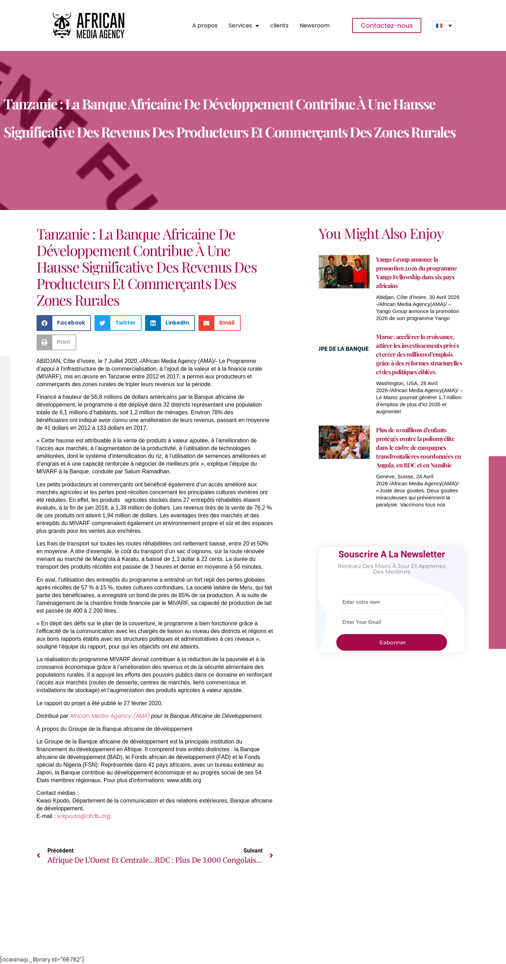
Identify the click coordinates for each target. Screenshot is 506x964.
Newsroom (315, 25)
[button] (64, 323)
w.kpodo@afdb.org (83, 816)
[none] (444, 26)
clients (279, 25)
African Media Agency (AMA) (110, 716)
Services (244, 25)
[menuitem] (444, 26)
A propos (205, 25)
